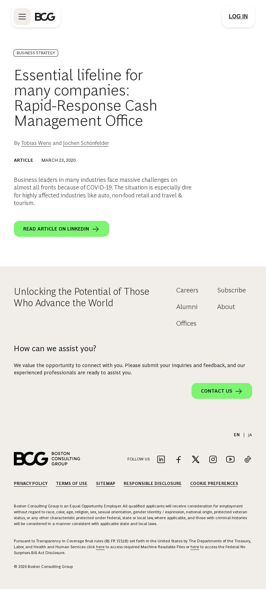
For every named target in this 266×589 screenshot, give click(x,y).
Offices (186, 323)
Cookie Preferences (214, 483)
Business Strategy (36, 53)
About (226, 306)
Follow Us (138, 459)
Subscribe (231, 290)
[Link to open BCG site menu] (22, 17)
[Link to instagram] (213, 460)
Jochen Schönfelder (86, 143)
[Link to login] (238, 17)
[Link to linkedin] (161, 460)
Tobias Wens (36, 143)
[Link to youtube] (230, 460)
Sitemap (105, 483)
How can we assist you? (55, 348)
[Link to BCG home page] (45, 16)
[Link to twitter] (195, 460)
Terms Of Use (72, 483)
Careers (187, 290)
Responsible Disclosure (153, 483)
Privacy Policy (30, 483)
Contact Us (222, 391)
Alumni (187, 306)
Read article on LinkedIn (61, 229)
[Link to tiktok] (247, 460)
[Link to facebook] (178, 460)
